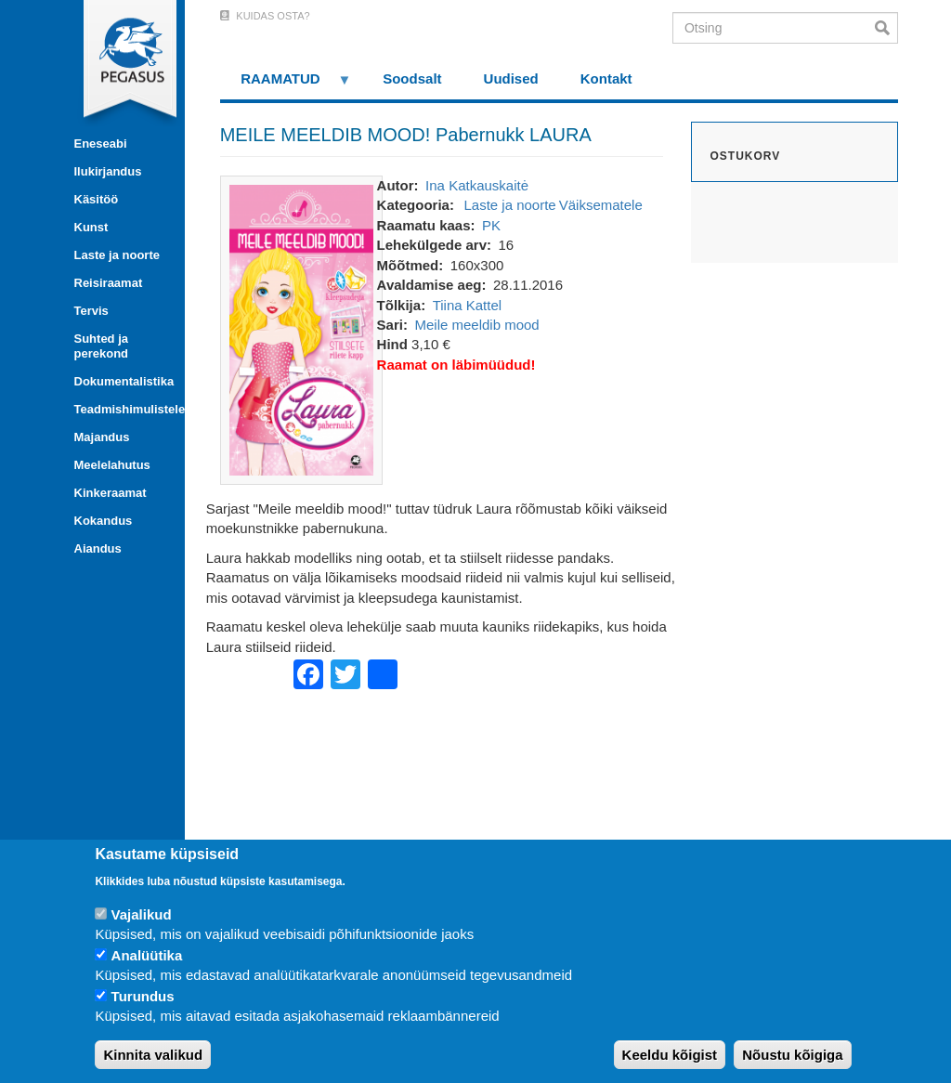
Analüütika (147, 955)
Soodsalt (412, 78)
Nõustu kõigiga (792, 1055)
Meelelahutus (112, 465)
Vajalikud (141, 914)
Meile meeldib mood (476, 325)
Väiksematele (601, 205)
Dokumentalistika (122, 381)
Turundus (143, 996)
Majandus (102, 437)
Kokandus (103, 521)
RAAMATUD (286, 85)
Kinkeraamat (110, 493)
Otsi (886, 28)
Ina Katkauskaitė (476, 185)
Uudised (511, 78)
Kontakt (606, 78)
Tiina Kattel (467, 305)
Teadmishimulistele (122, 409)
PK (491, 225)
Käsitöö (96, 199)
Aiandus (98, 548)
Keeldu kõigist (670, 1055)
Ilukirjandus (108, 171)
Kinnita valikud (152, 1055)
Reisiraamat (108, 283)
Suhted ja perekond (101, 346)
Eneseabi (100, 143)
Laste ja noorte (117, 255)
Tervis (91, 311)
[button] (301, 328)
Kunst (91, 227)
